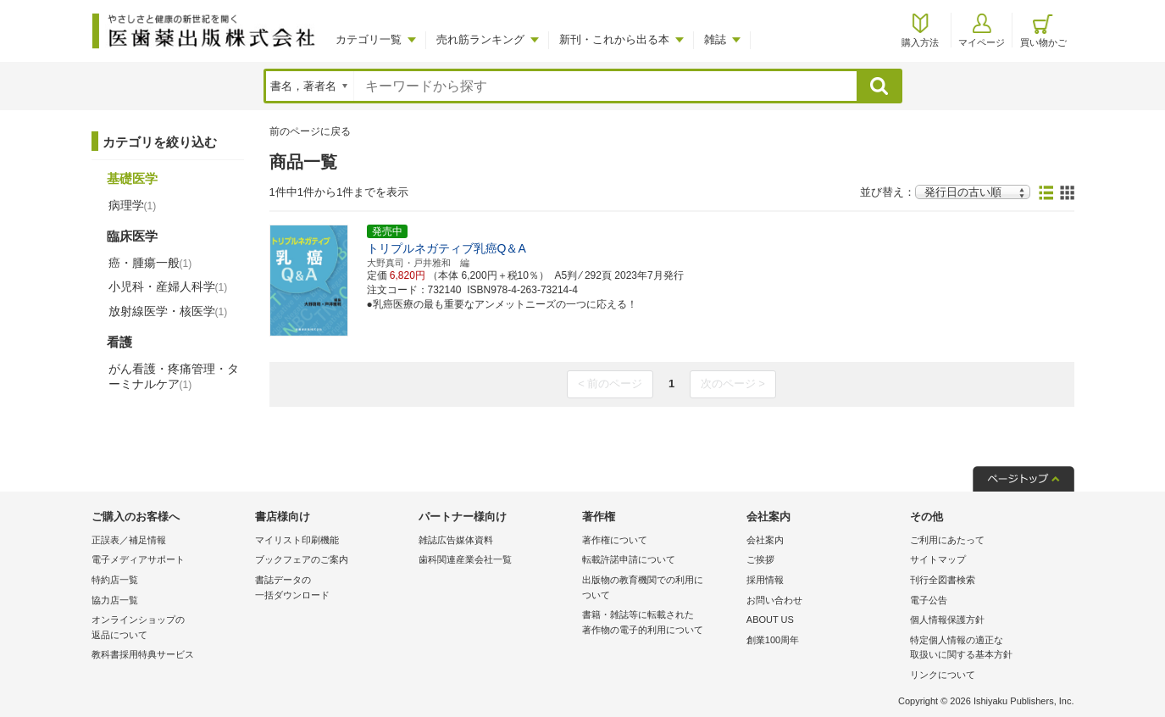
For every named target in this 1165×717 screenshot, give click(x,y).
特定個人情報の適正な (987, 649)
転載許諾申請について (628, 559)
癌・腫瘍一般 (150, 263)
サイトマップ (938, 559)
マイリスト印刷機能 (297, 540)
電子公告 (928, 600)
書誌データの (332, 589)
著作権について (614, 540)
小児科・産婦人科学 (168, 286)
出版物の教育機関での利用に (659, 589)
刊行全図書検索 (942, 580)
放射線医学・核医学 (168, 311)
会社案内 (765, 540)
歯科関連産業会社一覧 (465, 559)
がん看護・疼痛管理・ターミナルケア (173, 376)
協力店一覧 (115, 600)
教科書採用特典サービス (143, 654)
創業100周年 (772, 640)
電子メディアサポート (138, 559)
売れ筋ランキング (480, 39)
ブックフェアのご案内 (301, 559)
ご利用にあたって (947, 540)
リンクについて (942, 675)
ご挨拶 (760, 559)
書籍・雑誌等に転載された (659, 623)
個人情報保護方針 (947, 619)
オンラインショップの (169, 628)
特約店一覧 (115, 580)
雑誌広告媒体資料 (456, 540)
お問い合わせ (774, 600)
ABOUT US (770, 619)
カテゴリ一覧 (369, 39)
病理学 (132, 205)
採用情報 (765, 580)
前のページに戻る (310, 131)
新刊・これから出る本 (614, 39)
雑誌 (715, 39)
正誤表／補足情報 (129, 540)
